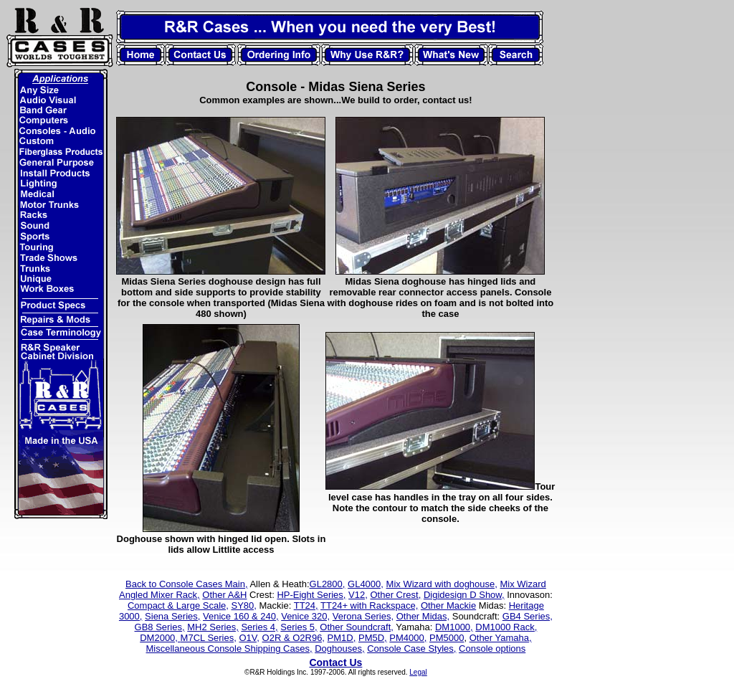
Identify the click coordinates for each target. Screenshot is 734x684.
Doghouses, (339, 648)
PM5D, (372, 637)
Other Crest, (395, 594)
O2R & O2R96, (293, 637)
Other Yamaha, (501, 637)
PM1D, (342, 637)
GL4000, (365, 584)
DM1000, (454, 627)
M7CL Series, (209, 637)
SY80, (243, 605)
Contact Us (335, 662)
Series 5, (298, 627)
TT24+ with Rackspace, (369, 605)
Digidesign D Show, (464, 594)
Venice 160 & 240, (241, 616)
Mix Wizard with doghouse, (441, 584)
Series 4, (259, 627)
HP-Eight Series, (311, 594)
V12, (358, 594)
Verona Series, (363, 616)
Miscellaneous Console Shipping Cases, (229, 648)
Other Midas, (422, 616)
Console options (492, 648)
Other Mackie (448, 605)
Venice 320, (305, 616)
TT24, (306, 605)
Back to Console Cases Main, (186, 584)
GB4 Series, (527, 616)
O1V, (249, 637)
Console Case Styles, (411, 648)
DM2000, (160, 637)
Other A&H (224, 594)
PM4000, (407, 637)
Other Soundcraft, (357, 627)
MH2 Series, (213, 627)
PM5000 (446, 637)
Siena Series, (172, 616)
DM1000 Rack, (506, 627)
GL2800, (327, 584)
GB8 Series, (160, 627)
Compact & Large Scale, (178, 605)
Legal (417, 672)
